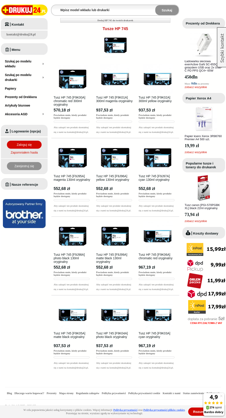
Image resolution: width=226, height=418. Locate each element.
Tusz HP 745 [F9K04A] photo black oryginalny (112, 335)
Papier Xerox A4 (198, 98)
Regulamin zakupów (87, 393)
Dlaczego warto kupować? (29, 393)
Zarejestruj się (24, 166)
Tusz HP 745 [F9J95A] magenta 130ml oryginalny (72, 177)
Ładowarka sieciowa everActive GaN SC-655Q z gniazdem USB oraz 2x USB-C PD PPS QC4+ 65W (203, 66)
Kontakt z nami (171, 393)
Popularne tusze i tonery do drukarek (201, 165)
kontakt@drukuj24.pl (21, 34)
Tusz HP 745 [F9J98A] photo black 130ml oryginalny (69, 258)
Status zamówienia (194, 393)
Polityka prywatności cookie (144, 393)
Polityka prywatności (114, 393)
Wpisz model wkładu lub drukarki (54, 7)
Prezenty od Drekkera (203, 23)
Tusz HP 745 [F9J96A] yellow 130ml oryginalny (112, 177)
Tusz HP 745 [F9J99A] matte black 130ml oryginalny (111, 258)
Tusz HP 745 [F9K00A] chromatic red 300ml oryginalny (69, 101)
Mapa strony (66, 393)
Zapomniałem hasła (24, 152)
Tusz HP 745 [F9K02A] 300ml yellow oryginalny (155, 99)
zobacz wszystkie (196, 87)
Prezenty (52, 393)
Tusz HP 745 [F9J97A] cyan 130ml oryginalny (154, 177)
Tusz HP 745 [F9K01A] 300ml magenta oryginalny (114, 99)
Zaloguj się (24, 144)
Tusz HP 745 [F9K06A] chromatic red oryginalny (156, 256)
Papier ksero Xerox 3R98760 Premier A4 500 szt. (203, 137)
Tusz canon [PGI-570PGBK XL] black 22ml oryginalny (202, 206)
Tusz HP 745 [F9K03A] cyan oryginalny (154, 335)
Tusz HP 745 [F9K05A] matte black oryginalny (69, 335)
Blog (9, 393)
